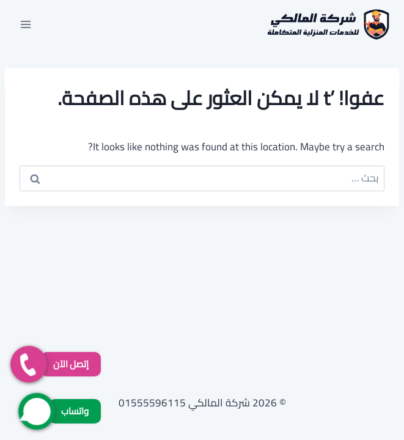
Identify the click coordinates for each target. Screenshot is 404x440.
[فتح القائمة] (26, 24)
